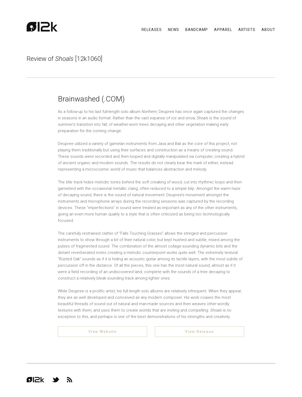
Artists (246, 29)
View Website (102, 331)
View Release (199, 331)
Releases (152, 29)
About (268, 29)
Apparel (223, 29)
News (173, 29)
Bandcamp (196, 29)
